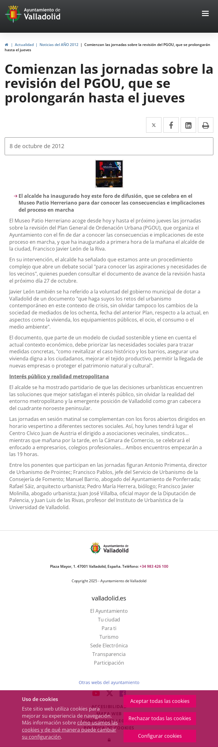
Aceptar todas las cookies (160, 701)
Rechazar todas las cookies (159, 718)
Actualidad (24, 44)
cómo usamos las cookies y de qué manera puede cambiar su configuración (70, 729)
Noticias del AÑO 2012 (59, 44)
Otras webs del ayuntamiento (109, 682)
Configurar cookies (160, 735)
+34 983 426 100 (154, 566)
